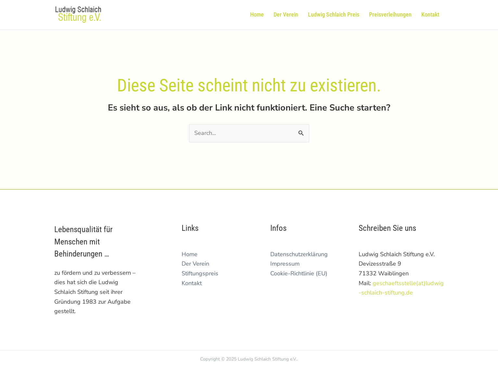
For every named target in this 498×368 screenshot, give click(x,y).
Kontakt (192, 283)
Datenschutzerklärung (299, 254)
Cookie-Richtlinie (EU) (298, 273)
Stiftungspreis (200, 273)
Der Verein (195, 264)
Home (190, 254)
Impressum (285, 264)
